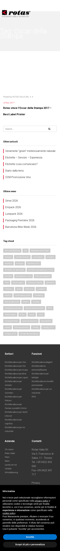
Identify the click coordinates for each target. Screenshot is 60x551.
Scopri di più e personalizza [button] (30, 544)
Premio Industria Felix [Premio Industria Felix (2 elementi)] (34, 308)
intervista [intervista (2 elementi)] (29, 289)
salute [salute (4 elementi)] (31, 314)
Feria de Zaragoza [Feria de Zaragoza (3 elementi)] (42, 276)
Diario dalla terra (14, 170)
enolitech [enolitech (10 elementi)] (8, 263)
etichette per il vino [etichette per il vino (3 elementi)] (23, 276)
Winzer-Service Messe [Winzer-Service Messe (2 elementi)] (29, 334)
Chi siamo (9, 449)
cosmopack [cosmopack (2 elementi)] (38, 257)
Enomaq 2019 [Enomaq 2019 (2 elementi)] (33, 263)
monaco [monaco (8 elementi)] (36, 302)
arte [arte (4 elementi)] (25, 251)
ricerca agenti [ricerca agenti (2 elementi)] (10, 314)
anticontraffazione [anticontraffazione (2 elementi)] (12, 251)
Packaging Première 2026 (19, 220)
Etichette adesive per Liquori (16, 377)
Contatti (8, 469)
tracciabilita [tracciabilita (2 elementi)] (46, 321)
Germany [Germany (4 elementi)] (8, 289)
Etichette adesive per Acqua (16, 370)
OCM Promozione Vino (18, 177)
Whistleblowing (11, 472)
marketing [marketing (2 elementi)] (39, 295)
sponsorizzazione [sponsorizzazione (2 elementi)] (29, 321)
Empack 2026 (13, 207)
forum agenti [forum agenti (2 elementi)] (18, 282)
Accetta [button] (30, 537)
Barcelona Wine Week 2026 (20, 226)
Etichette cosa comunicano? (21, 164)
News (7, 461)
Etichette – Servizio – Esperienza (23, 157)
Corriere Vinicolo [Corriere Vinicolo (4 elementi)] (22, 257)
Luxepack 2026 (14, 213)
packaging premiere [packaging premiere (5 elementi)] (13, 308)
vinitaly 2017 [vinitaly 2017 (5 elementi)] (48, 327)
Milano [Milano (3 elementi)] (26, 302)
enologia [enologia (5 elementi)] (19, 263)
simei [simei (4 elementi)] (40, 314)
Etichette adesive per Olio (15, 366)
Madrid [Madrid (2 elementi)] (8, 295)
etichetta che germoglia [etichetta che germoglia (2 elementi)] (14, 270)
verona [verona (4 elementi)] (7, 327)
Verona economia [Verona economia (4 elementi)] (21, 327)
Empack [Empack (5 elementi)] (50, 257)
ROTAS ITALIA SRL (21, 97)
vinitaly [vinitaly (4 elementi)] (36, 327)
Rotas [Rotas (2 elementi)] (22, 314)
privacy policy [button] (41, 501)
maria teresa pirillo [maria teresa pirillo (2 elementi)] (22, 295)
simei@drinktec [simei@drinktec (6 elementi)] (11, 321)
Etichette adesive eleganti (42, 362)
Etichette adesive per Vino (15, 362)
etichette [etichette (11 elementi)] (8, 276)
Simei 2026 (11, 200)
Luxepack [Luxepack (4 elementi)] (41, 289)
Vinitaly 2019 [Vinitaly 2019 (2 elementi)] (10, 334)
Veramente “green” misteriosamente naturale (30, 150)
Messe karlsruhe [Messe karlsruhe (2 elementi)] (12, 302)
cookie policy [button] (9, 513)
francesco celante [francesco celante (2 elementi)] (35, 282)
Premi (7, 457)
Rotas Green (10, 453)
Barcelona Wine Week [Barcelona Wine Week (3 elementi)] (40, 251)
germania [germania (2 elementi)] (50, 282)
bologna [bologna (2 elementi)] (8, 257)
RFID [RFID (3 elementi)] (50, 308)
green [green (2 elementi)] (19, 289)
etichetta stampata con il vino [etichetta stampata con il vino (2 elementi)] (40, 270)
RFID (34, 397)
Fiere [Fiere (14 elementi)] (7, 282)
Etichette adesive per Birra (15, 374)
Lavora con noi (11, 465)
